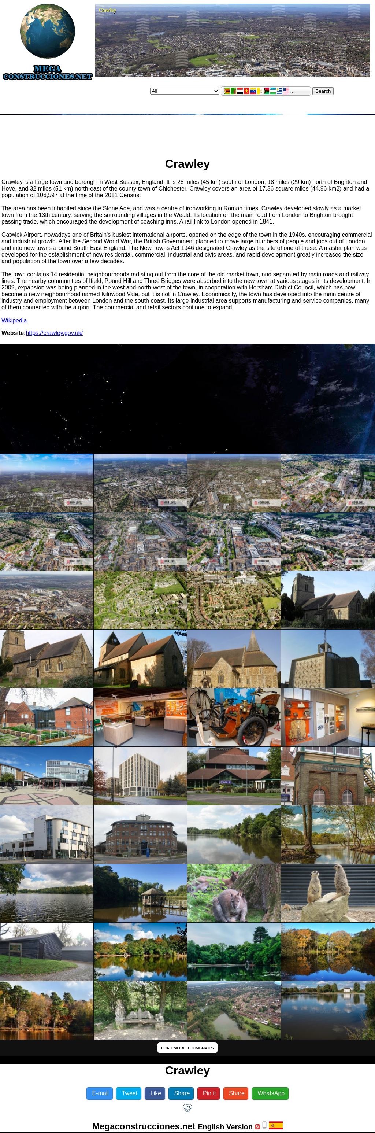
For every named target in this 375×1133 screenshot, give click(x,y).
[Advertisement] (187, 133)
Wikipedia (14, 320)
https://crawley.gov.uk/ (54, 333)
